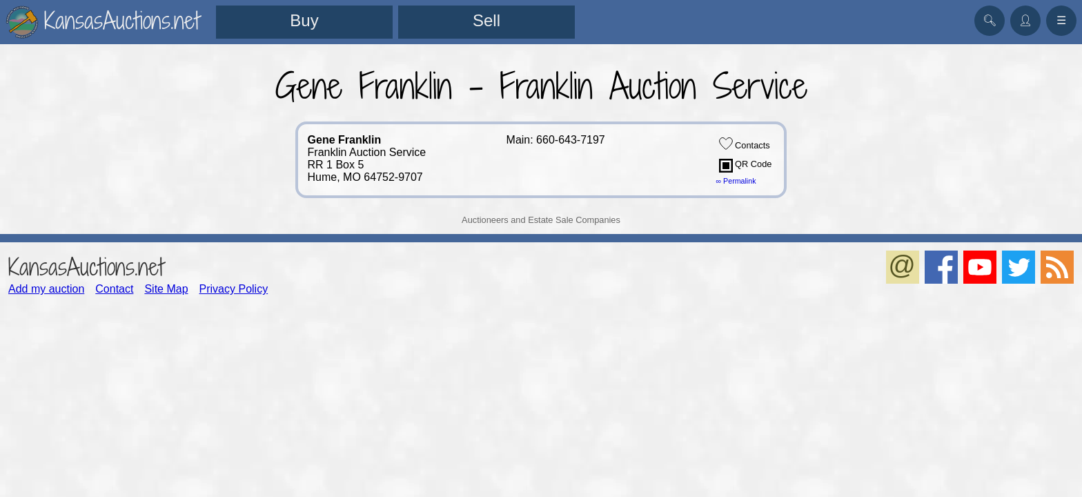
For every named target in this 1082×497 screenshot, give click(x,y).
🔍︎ (989, 20)
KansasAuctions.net (86, 267)
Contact (114, 289)
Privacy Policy (233, 289)
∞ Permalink (736, 181)
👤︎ (1025, 20)
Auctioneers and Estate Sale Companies (541, 220)
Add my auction (46, 289)
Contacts (744, 143)
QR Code (745, 166)
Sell (486, 20)
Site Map (166, 289)
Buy (304, 20)
